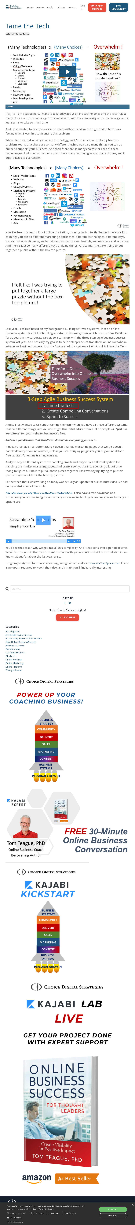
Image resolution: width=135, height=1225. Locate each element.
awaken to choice (17, 653)
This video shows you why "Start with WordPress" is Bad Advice (45, 496)
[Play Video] (8, 110)
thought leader (16, 684)
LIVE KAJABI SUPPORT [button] (97, 9)
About (61, 9)
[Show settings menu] (121, 110)
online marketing (16, 675)
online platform (15, 680)
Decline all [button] (113, 1216)
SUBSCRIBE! (67, 621)
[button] (46, 1217)
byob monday (14, 658)
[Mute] (116, 110)
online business (15, 671)
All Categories (14, 636)
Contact (72, 9)
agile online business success (17, 37)
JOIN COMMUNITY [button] (118, 9)
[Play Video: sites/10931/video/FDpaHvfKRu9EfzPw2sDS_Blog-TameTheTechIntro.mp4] (67, 75)
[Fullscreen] (127, 110)
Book (49, 9)
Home (29, 9)
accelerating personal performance (28, 645)
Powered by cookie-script (15, 1222)
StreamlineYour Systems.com (108, 567)
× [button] (133, 1205)
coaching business (17, 662)
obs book (11, 667)
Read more (49, 1209)
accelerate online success (22, 640)
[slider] (64, 110)
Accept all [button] (113, 1209)
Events (40, 9)
